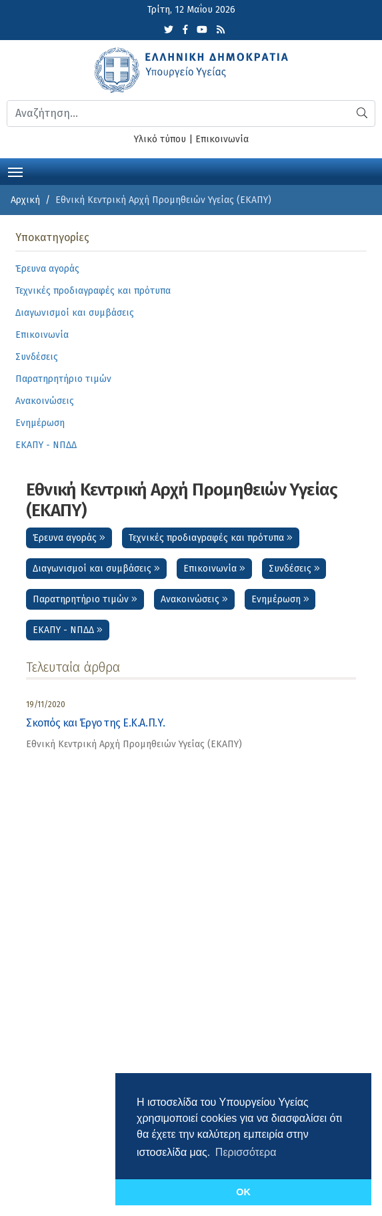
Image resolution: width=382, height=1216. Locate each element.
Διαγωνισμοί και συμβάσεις (96, 568)
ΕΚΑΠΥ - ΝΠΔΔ (68, 630)
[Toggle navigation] (15, 171)
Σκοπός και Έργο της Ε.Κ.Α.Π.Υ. (95, 723)
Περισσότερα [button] (246, 1152)
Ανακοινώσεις (194, 599)
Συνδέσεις (294, 568)
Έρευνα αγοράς (69, 538)
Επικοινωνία (222, 139)
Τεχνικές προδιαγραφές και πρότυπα (211, 538)
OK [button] (243, 1192)
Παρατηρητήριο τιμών (85, 599)
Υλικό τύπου (160, 139)
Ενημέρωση (280, 599)
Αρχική (25, 200)
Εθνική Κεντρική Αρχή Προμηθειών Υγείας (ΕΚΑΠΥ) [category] (134, 744)
